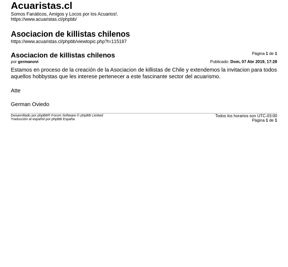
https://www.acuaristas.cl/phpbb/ (44, 19)
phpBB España (63, 119)
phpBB (42, 115)
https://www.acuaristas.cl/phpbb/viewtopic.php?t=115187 (69, 41)
